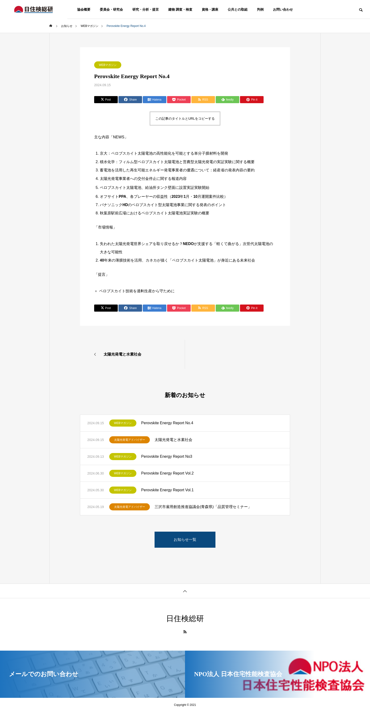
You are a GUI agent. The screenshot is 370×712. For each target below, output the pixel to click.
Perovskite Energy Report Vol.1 (167, 490)
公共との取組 (238, 9)
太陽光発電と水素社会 (173, 440)
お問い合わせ (283, 9)
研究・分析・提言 (145, 9)
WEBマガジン (108, 65)
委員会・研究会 (111, 9)
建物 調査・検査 (180, 9)
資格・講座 (210, 9)
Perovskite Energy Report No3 (166, 456)
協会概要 (83, 9)
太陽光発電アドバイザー (129, 439)
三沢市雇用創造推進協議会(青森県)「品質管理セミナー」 (203, 507)
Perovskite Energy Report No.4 (167, 423)
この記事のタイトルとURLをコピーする (185, 118)
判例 (260, 9)
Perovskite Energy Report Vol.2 (167, 473)
